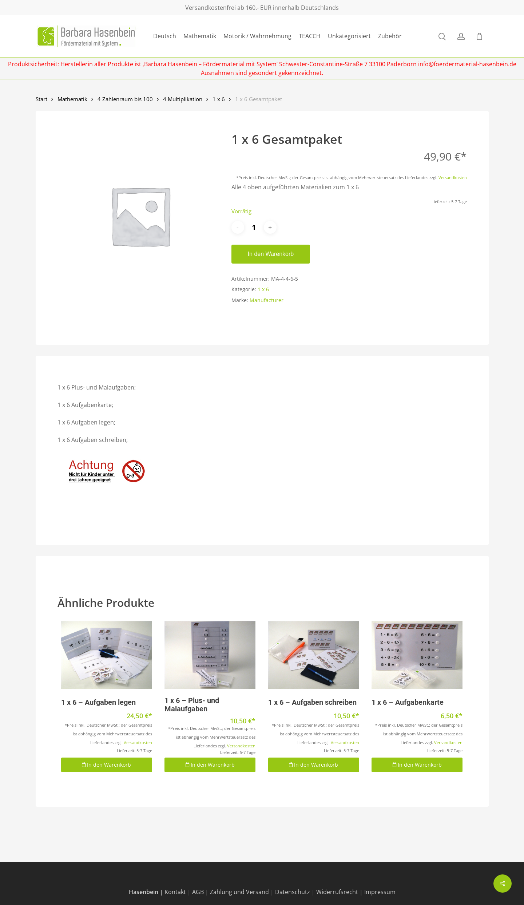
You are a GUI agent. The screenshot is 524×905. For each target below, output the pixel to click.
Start (41, 99)
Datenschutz (292, 892)
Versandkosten (452, 177)
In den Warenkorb (271, 254)
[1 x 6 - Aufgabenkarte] (417, 655)
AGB (198, 892)
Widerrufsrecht (337, 892)
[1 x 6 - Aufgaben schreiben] (313, 655)
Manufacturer (266, 300)
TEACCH (310, 36)
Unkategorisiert (349, 36)
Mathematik (199, 36)
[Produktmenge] (254, 227)
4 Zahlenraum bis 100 (125, 99)
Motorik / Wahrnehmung (257, 36)
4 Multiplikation (182, 99)
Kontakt (175, 892)
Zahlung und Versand (239, 892)
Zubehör (390, 36)
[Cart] (480, 36)
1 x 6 (219, 99)
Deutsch (164, 36)
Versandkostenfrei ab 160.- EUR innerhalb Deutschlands (262, 8)
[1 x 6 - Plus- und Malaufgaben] (209, 655)
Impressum (380, 892)
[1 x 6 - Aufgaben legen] (106, 655)
